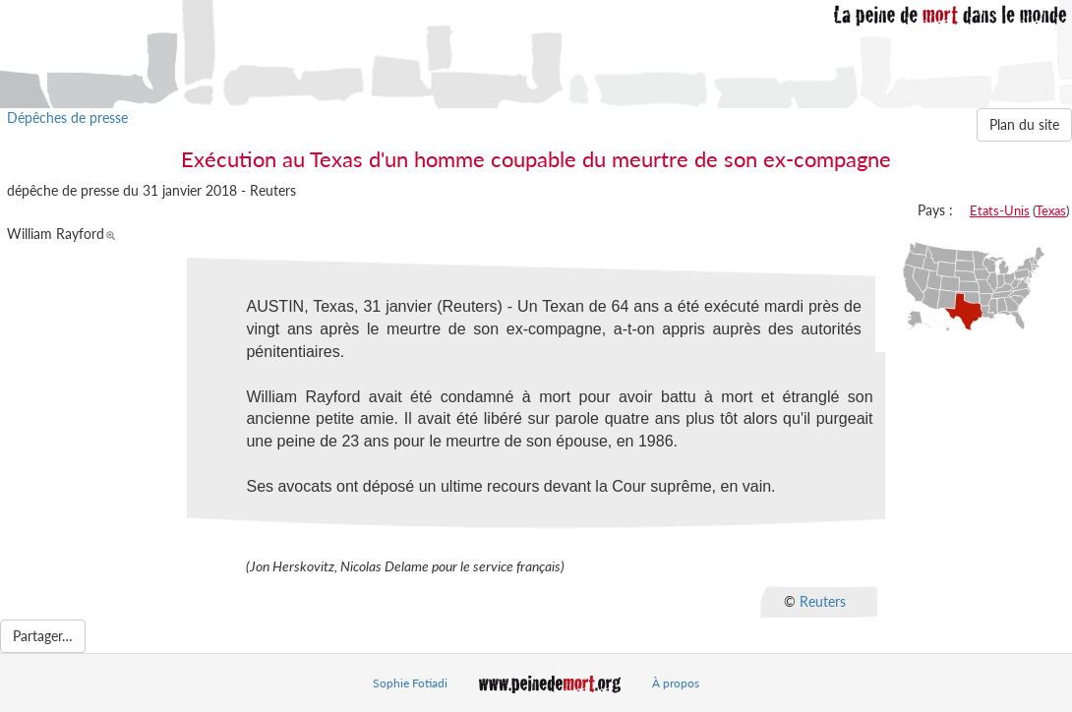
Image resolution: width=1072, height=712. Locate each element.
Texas (1051, 210)
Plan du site (1024, 124)
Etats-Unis (1000, 210)
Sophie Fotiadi (410, 683)
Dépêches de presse (67, 117)
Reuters (823, 600)
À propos (675, 683)
